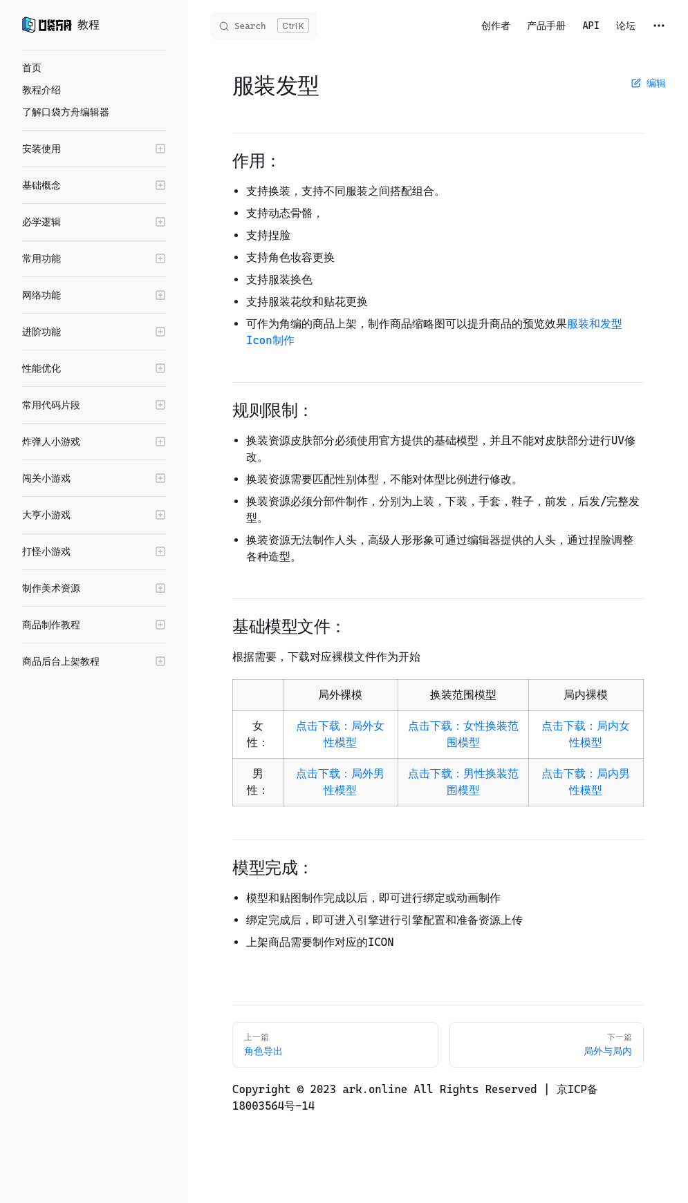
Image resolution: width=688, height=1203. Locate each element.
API (590, 25)
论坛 (625, 25)
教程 (61, 25)
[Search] (263, 25)
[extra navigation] (659, 25)
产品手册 (546, 25)
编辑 (648, 82)
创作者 (495, 25)
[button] (94, 149)
